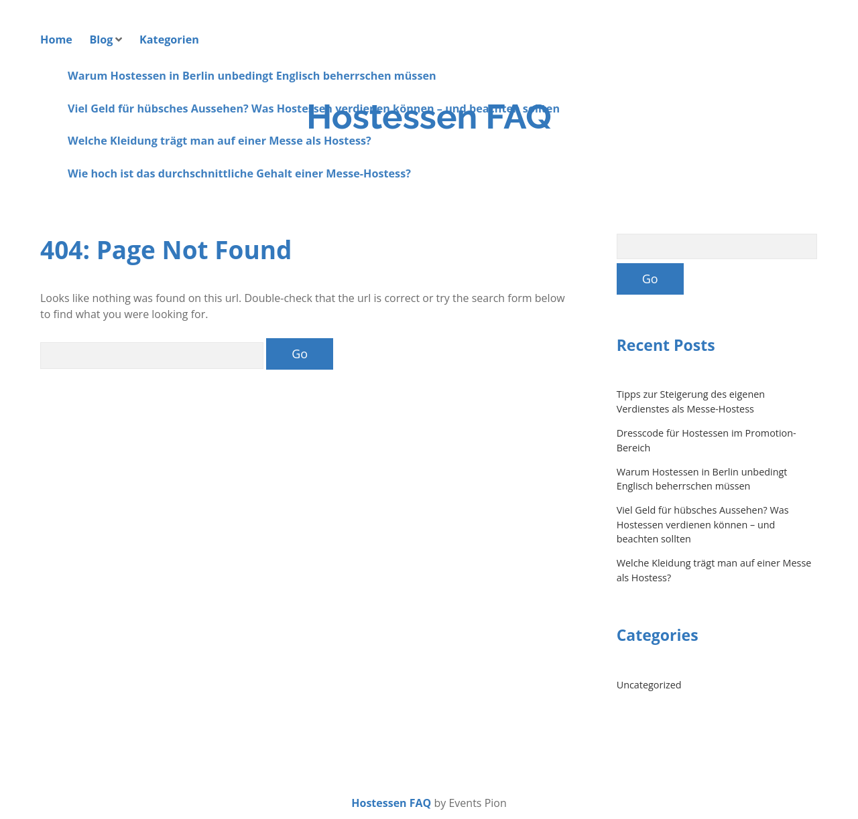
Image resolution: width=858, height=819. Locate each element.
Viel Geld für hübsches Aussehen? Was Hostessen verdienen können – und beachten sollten (703, 524)
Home (56, 39)
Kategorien (169, 39)
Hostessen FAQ (428, 116)
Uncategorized (649, 684)
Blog (101, 39)
